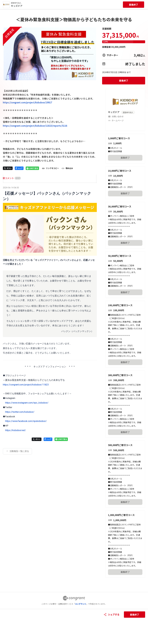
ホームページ (118, 120)
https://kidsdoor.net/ (15, 430)
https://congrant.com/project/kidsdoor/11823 (26, 384)
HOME (6, 178)
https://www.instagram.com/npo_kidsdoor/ (26, 402)
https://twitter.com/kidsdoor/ (19, 412)
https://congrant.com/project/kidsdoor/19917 (27, 102)
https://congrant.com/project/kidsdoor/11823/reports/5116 (35, 125)
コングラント (80, 603)
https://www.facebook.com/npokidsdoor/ (26, 421)
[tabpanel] (50, 320)
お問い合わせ (118, 116)
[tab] (6, 178)
